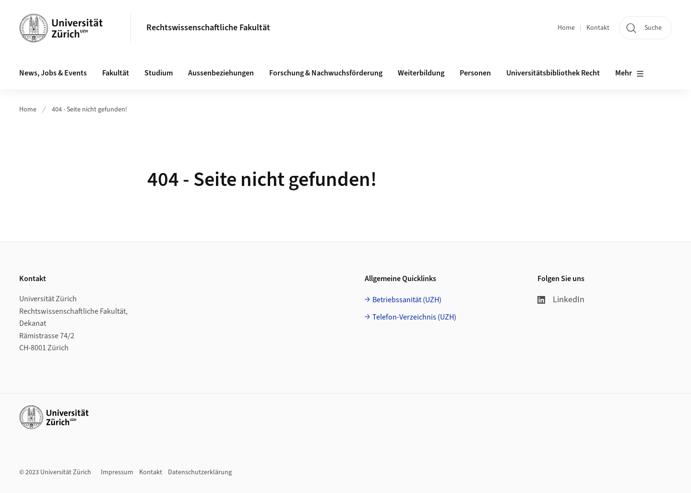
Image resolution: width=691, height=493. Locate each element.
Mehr (629, 73)
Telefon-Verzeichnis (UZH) (414, 317)
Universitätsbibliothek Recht (553, 73)
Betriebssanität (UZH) (406, 300)
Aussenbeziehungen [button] (221, 73)
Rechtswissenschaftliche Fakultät (208, 28)
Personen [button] (475, 73)
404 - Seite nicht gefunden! (89, 109)
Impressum (117, 472)
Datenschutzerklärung (200, 472)
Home (566, 28)
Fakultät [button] (115, 73)
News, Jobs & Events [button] (53, 73)
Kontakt (597, 28)
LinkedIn (560, 300)
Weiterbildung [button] (421, 73)
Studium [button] (158, 73)
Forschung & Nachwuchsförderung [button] (325, 73)
